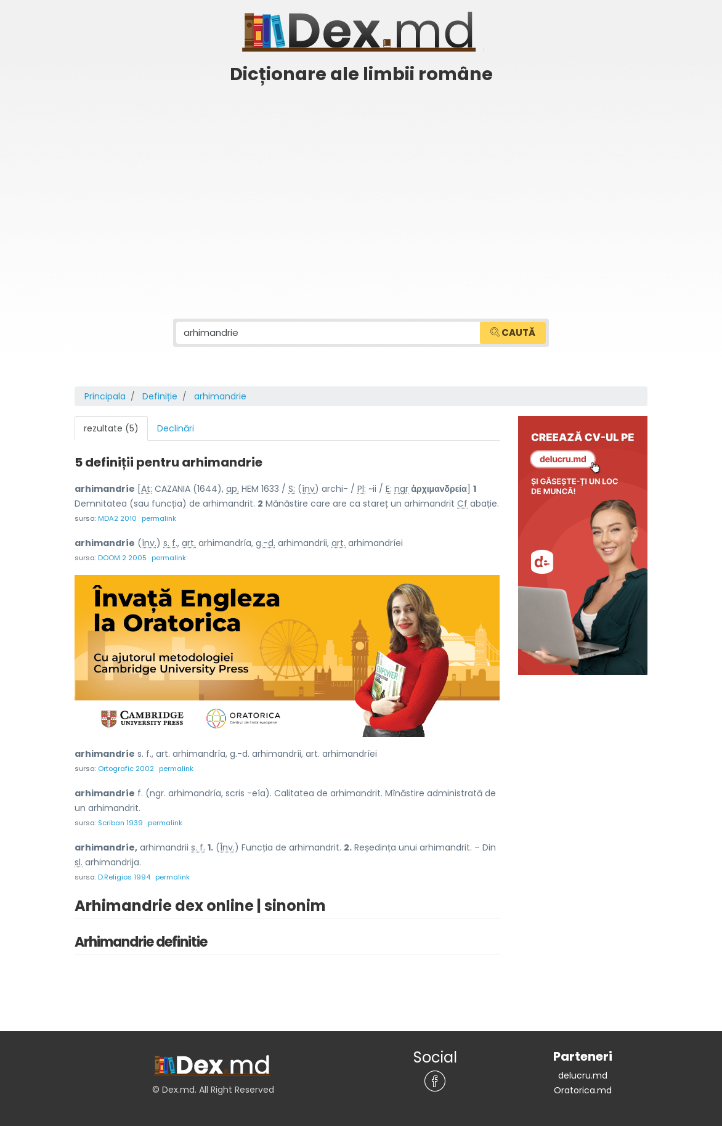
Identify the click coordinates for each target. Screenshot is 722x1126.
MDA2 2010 (117, 518)
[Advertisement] (361, 183)
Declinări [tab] (175, 428)
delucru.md (582, 1075)
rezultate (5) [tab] (111, 428)
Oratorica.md (583, 1090)
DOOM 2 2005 (122, 558)
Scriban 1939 (120, 823)
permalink (159, 518)
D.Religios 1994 (124, 877)
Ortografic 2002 (126, 768)
